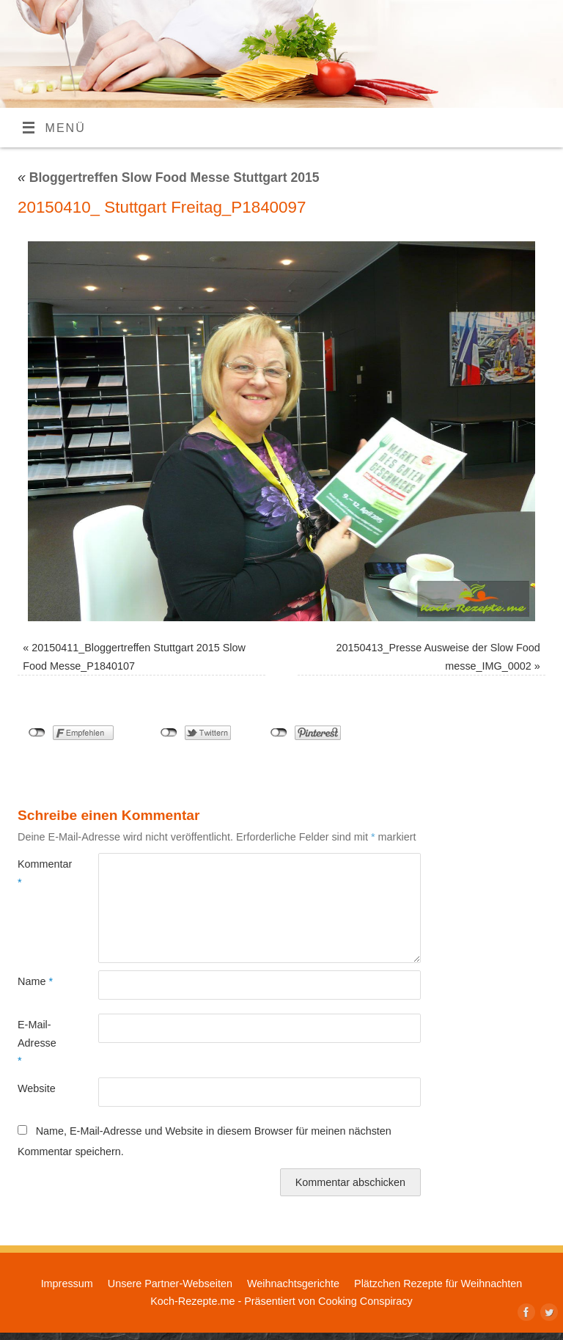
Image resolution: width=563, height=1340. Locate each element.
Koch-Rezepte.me (192, 1301)
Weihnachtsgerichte (293, 1283)
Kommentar (38, 872)
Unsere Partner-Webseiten (170, 1283)
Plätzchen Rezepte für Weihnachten (438, 1283)
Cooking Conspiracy (365, 1301)
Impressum (67, 1283)
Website (37, 1088)
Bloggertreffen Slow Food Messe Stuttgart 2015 (169, 177)
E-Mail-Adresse (37, 1042)
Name (35, 981)
